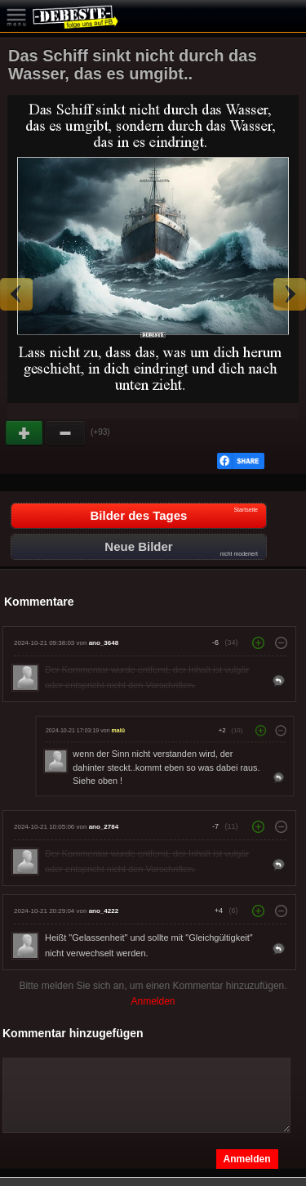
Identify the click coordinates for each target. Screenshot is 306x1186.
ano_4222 (103, 911)
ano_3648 (103, 643)
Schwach (66, 433)
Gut (25, 433)
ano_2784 (103, 826)
